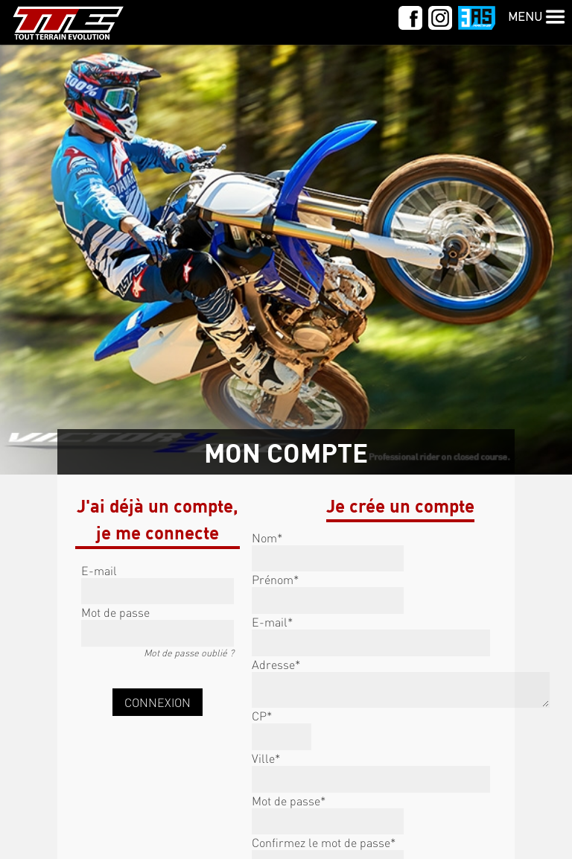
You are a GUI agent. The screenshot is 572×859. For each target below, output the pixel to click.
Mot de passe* (288, 800)
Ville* (266, 758)
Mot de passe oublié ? (189, 653)
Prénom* (275, 579)
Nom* (267, 537)
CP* (262, 715)
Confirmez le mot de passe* (323, 842)
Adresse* (276, 664)
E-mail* (272, 622)
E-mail (99, 570)
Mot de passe (115, 612)
